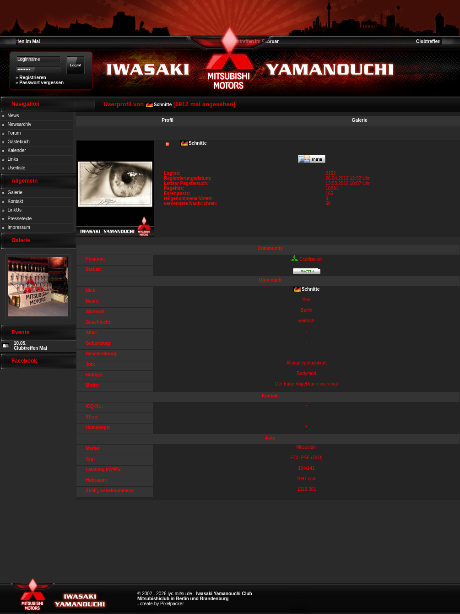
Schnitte (163, 104)
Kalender (17, 150)
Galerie (15, 192)
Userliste (17, 167)
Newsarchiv (20, 124)
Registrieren (32, 77)
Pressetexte (20, 218)
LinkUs (15, 209)
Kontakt (15, 201)
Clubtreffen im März (437, 41)
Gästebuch (19, 141)
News (13, 115)
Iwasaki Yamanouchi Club (224, 593)
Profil (167, 120)
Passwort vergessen (41, 82)
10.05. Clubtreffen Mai (30, 346)
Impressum (19, 227)
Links (13, 159)
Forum (14, 133)
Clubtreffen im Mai (20, 41)
